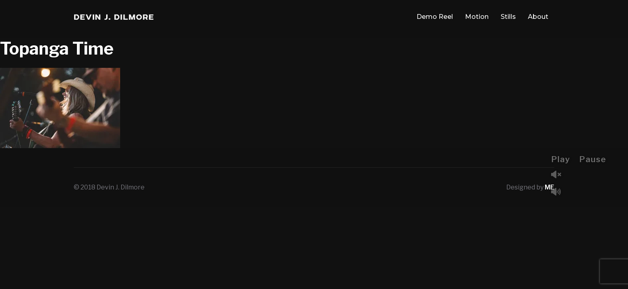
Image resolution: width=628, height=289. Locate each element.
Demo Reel (435, 16)
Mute (559, 192)
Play (560, 159)
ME (549, 187)
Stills (508, 16)
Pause (592, 159)
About (538, 16)
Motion (477, 16)
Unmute (559, 175)
